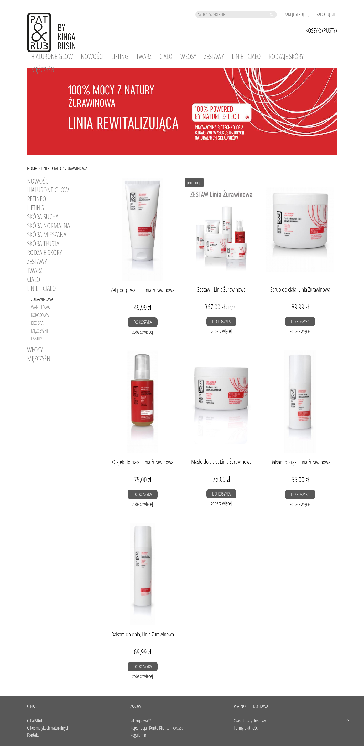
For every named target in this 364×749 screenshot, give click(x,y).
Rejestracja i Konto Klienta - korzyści (157, 728)
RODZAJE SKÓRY (44, 252)
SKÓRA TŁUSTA (43, 243)
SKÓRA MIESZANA (46, 234)
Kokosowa (40, 315)
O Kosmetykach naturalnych (48, 728)
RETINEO (36, 198)
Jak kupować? (140, 720)
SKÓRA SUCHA (43, 216)
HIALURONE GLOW (48, 190)
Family (36, 338)
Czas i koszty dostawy (250, 720)
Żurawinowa (42, 299)
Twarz (34, 270)
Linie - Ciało (41, 288)
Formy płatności (246, 728)
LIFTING (35, 207)
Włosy (35, 349)
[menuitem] (52, 56)
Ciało (33, 279)
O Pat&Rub (35, 720)
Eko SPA (37, 323)
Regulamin (138, 735)
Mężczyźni (39, 331)
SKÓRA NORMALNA (48, 225)
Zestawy (37, 261)
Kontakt (33, 735)
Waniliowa (40, 307)
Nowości (38, 181)
